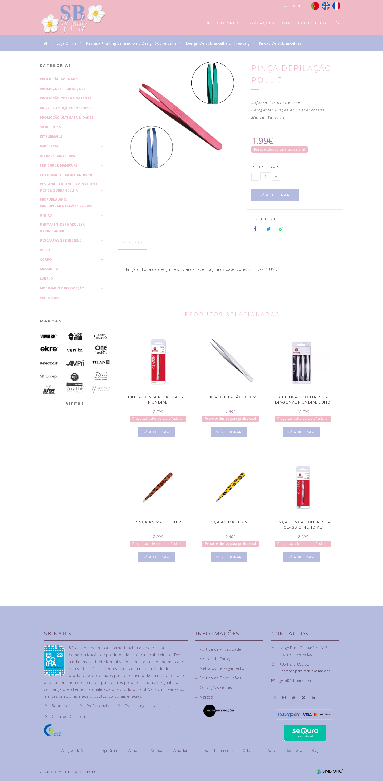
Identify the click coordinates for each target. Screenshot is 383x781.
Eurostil (276, 117)
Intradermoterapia (58, 155)
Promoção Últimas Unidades (66, 117)
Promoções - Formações (62, 88)
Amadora (182, 750)
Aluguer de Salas (76, 750)
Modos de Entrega (214, 658)
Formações (261, 23)
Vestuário (49, 298)
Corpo (46, 259)
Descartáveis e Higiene (60, 240)
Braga (316, 750)
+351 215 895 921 (295, 664)
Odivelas (251, 750)
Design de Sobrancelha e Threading (218, 43)
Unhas (46, 215)
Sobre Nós (61, 705)
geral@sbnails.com (295, 680)
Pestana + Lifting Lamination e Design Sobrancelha (131, 43)
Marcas (51, 321)
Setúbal (158, 750)
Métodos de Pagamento (219, 668)
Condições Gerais (213, 687)
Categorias (56, 65)
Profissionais (98, 705)
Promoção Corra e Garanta (66, 98)
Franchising (312, 23)
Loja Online (228, 23)
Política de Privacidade (218, 649)
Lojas (286, 23)
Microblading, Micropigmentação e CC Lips (66, 202)
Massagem (49, 269)
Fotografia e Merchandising (66, 175)
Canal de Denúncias (69, 716)
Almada (135, 750)
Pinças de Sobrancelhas (280, 43)
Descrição (132, 243)
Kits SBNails (51, 136)
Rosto (46, 250)
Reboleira (294, 750)
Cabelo (46, 278)
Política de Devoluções (218, 677)
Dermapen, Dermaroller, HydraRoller (62, 227)
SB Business (50, 127)
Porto (272, 750)
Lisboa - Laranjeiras (217, 750)
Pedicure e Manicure (59, 165)
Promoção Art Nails (59, 79)
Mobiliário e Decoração (62, 288)
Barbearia (49, 146)
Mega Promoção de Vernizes (66, 108)
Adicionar (275, 195)
